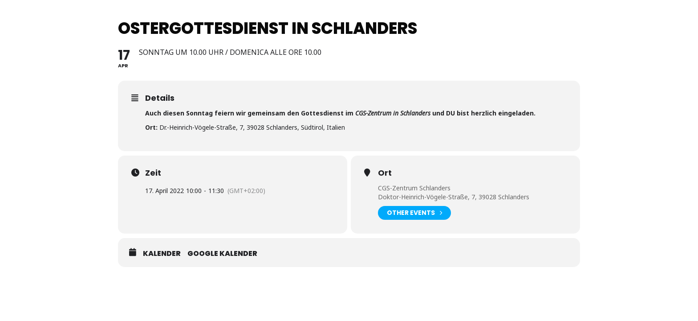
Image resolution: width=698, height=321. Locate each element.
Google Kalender (222, 253)
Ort (385, 173)
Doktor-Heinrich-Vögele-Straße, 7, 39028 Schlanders (453, 197)
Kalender (162, 253)
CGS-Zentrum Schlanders (414, 188)
